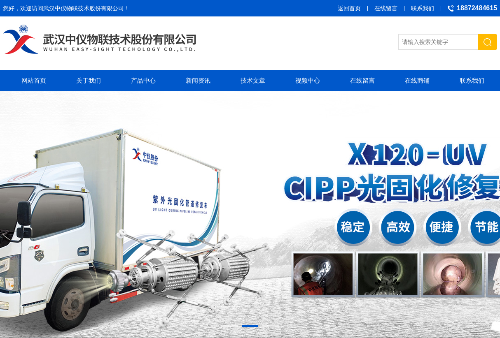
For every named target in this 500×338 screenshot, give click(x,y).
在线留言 (385, 8)
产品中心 (143, 80)
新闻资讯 (198, 80)
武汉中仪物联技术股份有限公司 (83, 8)
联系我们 (422, 8)
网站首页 (33, 80)
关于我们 (88, 80)
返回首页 (349, 8)
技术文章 (253, 80)
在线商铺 (417, 80)
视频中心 (307, 80)
